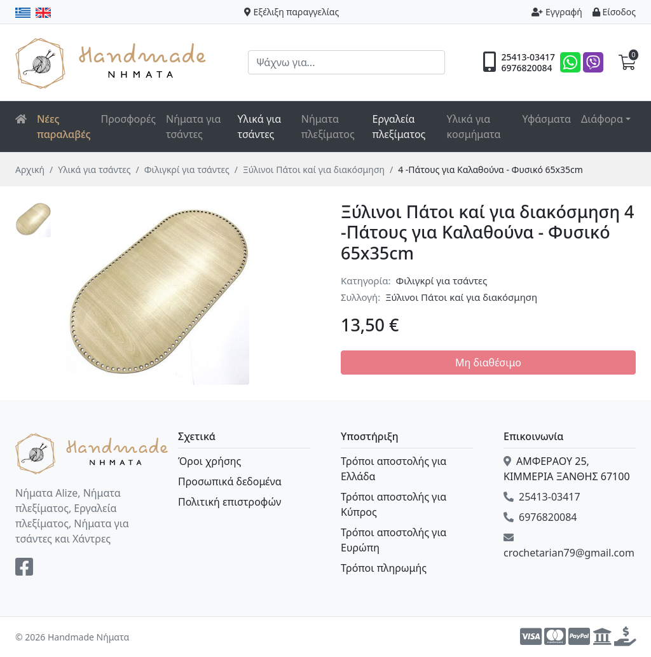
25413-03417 (528, 57)
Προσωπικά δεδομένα (230, 481)
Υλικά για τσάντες (94, 169)
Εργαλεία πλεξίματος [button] (398, 126)
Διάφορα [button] (602, 119)
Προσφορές (128, 119)
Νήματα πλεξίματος (328, 126)
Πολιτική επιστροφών (229, 502)
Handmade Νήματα (112, 62)
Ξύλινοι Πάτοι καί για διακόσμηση (314, 169)
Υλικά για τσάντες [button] (260, 126)
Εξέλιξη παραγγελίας (291, 12)
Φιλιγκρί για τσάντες (187, 169)
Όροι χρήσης (209, 461)
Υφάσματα (546, 119)
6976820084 (526, 68)
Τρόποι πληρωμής (384, 568)
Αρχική (30, 169)
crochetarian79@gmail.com (569, 546)
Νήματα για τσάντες (193, 126)
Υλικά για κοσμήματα (474, 126)
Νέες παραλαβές (64, 126)
